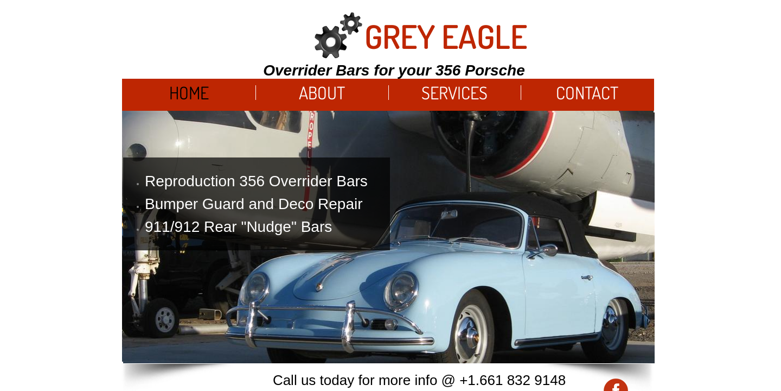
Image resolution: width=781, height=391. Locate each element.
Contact (587, 92)
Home (189, 92)
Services (454, 92)
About (322, 92)
